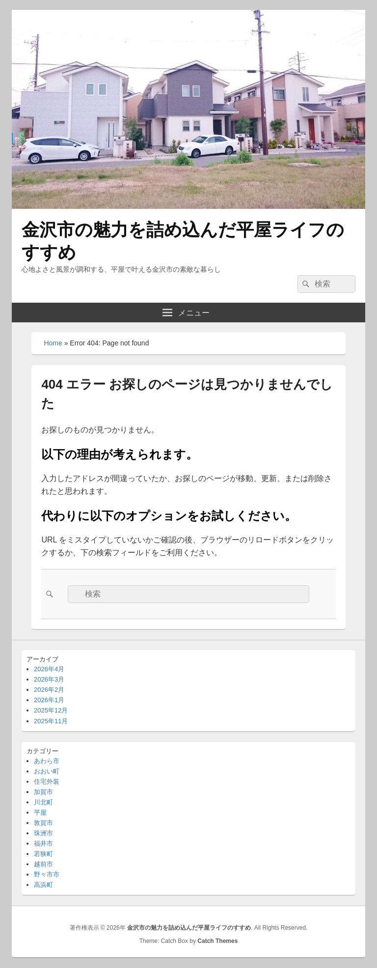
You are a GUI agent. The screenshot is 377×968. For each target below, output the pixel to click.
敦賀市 (43, 822)
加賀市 (43, 792)
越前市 (43, 864)
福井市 (43, 843)
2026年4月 (49, 669)
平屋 (40, 812)
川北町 (43, 802)
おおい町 (46, 771)
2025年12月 (51, 710)
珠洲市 (43, 833)
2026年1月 (49, 700)
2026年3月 (49, 679)
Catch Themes (217, 941)
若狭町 (43, 853)
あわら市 (46, 761)
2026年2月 (49, 689)
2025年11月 (51, 721)
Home (53, 343)
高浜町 (43, 884)
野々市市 (46, 874)
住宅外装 (46, 781)
